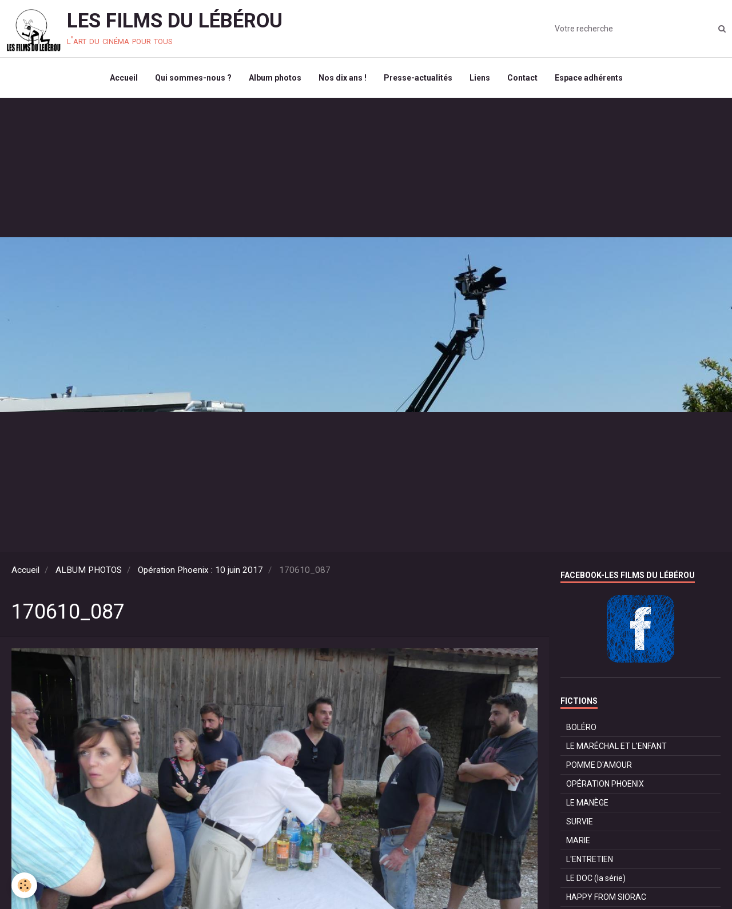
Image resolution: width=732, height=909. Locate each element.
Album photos (275, 77)
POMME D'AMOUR (599, 765)
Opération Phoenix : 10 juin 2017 (200, 570)
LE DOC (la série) (596, 878)
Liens (480, 77)
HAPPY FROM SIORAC (606, 897)
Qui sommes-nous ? (193, 77)
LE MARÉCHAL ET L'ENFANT (616, 746)
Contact (522, 77)
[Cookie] (24, 885)
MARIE (578, 840)
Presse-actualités (418, 77)
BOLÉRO (581, 727)
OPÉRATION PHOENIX (605, 783)
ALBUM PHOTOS (88, 570)
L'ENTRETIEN (589, 859)
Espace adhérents (589, 77)
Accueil (124, 77)
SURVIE (579, 821)
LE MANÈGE (587, 802)
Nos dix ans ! (343, 77)
